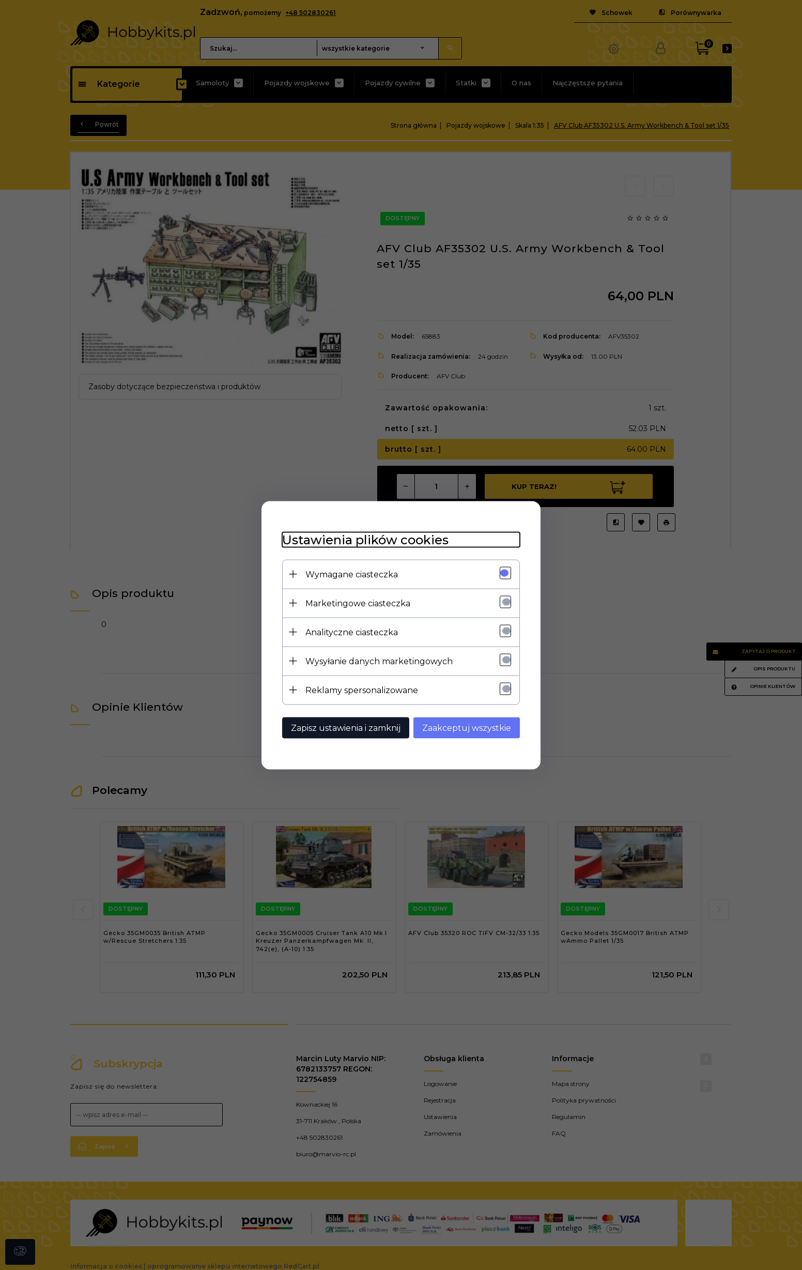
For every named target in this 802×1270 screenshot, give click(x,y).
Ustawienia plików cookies (365, 539)
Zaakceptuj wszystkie (466, 727)
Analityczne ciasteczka (351, 632)
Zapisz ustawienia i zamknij (345, 727)
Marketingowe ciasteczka (357, 603)
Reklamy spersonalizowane (361, 690)
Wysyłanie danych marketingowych (379, 661)
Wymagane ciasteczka (351, 574)
